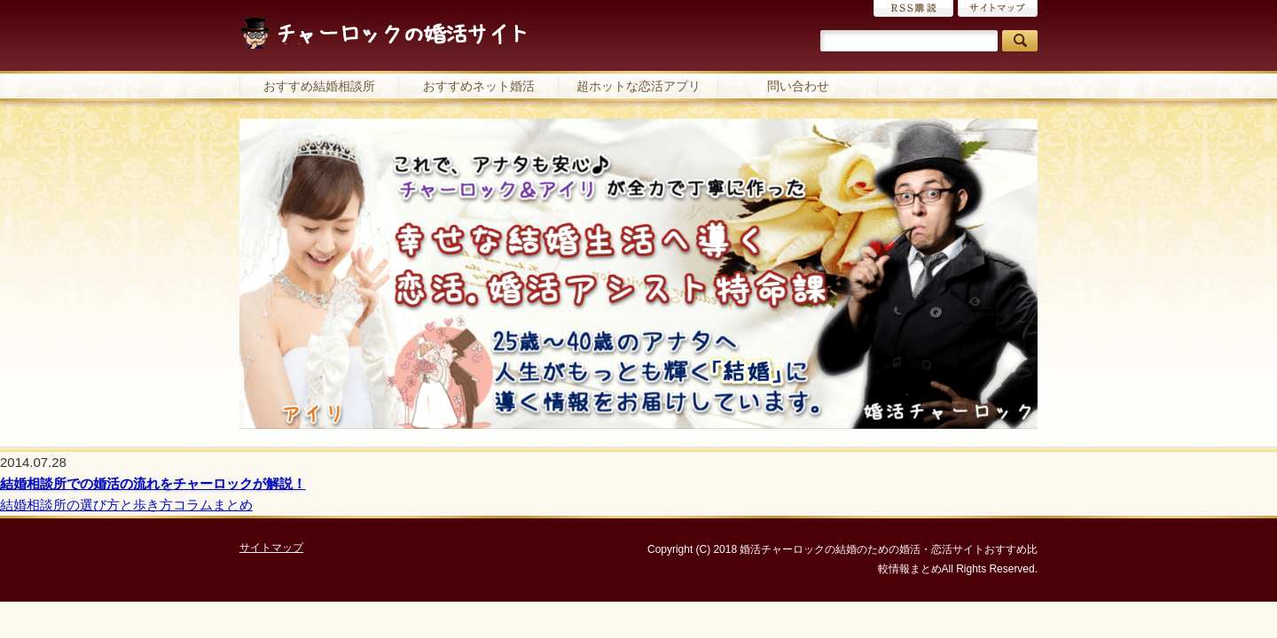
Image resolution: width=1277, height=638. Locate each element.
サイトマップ (998, 8)
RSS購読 (913, 8)
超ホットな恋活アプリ (638, 86)
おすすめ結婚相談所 (319, 86)
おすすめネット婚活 (479, 86)
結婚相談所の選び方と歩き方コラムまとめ (126, 504)
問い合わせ (798, 86)
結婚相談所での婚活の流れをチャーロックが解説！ (153, 483)
